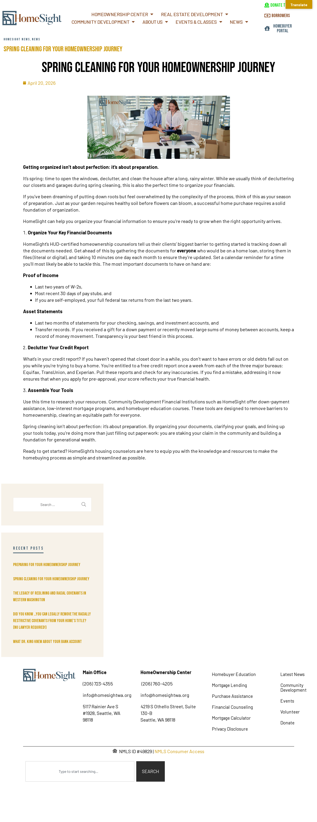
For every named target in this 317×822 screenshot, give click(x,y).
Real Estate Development (194, 14)
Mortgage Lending (229, 685)
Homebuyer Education (234, 674)
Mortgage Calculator (231, 718)
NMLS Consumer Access (179, 751)
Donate (287, 722)
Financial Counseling (232, 707)
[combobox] (80, 771)
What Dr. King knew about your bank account (47, 641)
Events (287, 701)
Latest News (292, 674)
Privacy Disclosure (230, 729)
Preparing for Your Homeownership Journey (46, 564)
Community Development (103, 22)
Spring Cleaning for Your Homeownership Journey (63, 49)
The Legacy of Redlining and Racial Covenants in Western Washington (49, 596)
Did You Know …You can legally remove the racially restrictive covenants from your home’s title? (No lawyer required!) (52, 621)
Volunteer (290, 711)
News (239, 22)
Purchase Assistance (232, 696)
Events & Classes (199, 22)
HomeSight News (17, 39)
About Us (155, 22)
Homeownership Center (122, 14)
